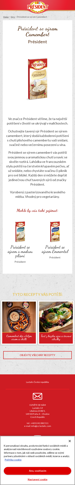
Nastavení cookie (37, 479)
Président (37, 7)
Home (6, 17)
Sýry (13, 17)
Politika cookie (13, 459)
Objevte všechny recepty (37, 355)
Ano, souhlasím (37, 470)
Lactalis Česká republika (37, 382)
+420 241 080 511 (39, 423)
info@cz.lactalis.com (41, 426)
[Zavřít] (70, 441)
